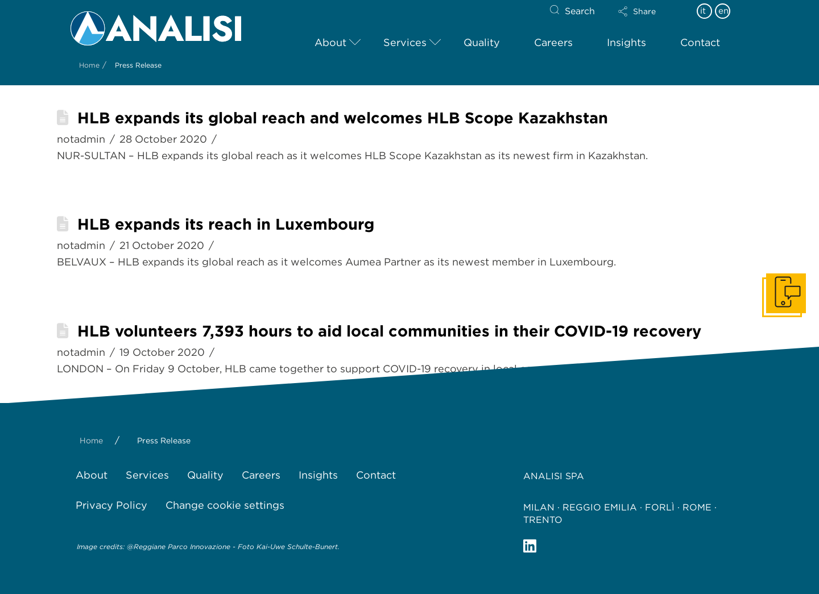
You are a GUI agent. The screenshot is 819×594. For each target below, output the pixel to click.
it (703, 11)
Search (580, 11)
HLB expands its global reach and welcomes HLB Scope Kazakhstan (342, 118)
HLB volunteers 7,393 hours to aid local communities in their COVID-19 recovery (389, 331)
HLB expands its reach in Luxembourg (225, 224)
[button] (646, 11)
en (723, 11)
